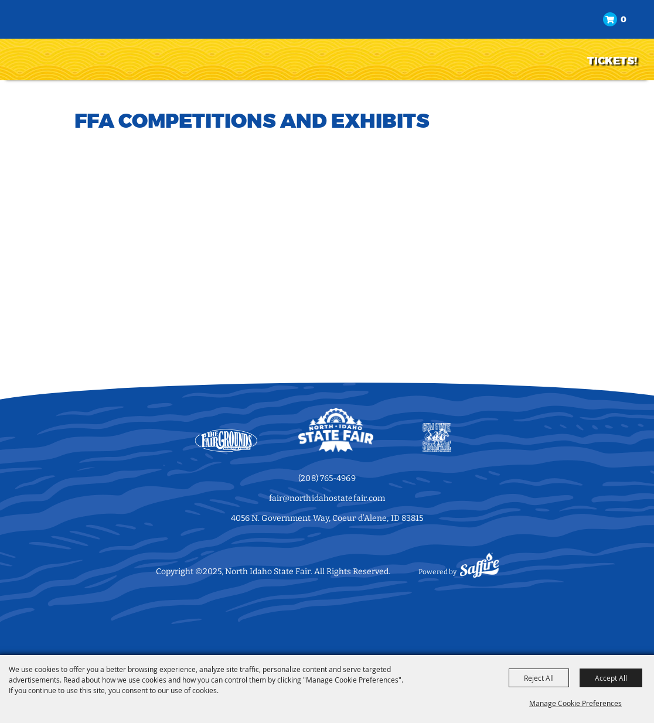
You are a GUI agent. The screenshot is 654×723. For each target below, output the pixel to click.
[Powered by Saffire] (479, 572)
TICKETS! (612, 61)
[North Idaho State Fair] (67, 39)
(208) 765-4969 (326, 478)
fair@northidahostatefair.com (327, 498)
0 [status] (623, 19)
